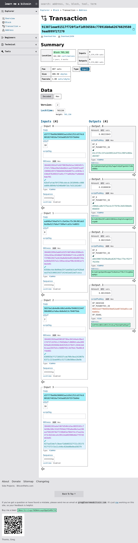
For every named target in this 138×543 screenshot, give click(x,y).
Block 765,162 (61, 52)
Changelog (42, 481)
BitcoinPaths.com (25, 486)
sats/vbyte (64, 79)
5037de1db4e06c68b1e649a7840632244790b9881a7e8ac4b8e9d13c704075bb (64, 309)
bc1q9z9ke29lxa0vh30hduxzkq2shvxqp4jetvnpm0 (112, 220)
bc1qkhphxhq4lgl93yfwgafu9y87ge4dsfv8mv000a (112, 167)
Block (56, 10)
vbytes (63, 74)
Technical (10, 44)
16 (45, 406)
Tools (8, 51)
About (5, 481)
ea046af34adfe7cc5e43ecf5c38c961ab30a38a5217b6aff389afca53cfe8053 (64, 222)
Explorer (45, 10)
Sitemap (28, 481)
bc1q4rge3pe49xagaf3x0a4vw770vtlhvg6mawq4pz (112, 273)
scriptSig (47, 151)
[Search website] (88, 4)
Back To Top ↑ (69, 494)
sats (108, 130)
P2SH (99, 319)
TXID (45, 130)
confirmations (68, 56)
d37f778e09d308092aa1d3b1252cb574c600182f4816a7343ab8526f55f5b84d (64, 135)
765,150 (67, 114)
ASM (54, 161)
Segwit (84, 69)
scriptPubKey (97, 140)
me (116, 502)
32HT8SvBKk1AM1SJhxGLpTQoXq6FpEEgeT (111, 325)
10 (45, 145)
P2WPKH (52, 189)
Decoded (47, 96)
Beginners (10, 37)
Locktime (46, 110)
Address (83, 10)
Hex (57, 96)
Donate (16, 481)
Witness (47, 161)
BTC (102, 130)
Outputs (95, 121)
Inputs (46, 121)
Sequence (48, 194)
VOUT (46, 141)
